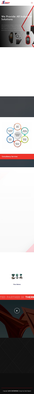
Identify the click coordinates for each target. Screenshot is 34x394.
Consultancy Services (10, 156)
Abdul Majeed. (27, 391)
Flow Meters (17, 284)
